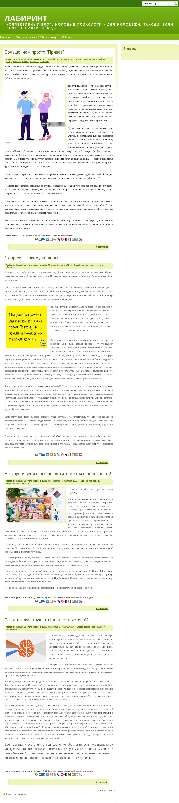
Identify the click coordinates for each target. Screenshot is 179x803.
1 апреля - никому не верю (31, 257)
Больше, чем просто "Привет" (34, 52)
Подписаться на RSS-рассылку (36, 37)
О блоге (67, 37)
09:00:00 (46, 59)
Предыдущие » (106, 790)
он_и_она (44, 61)
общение (34, 61)
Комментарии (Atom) (17, 794)
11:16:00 (46, 627)
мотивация (94, 481)
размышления (12, 483)
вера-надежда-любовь (95, 59)
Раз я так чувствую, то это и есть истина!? (47, 619)
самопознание (12, 629)
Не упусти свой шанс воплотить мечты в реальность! (58, 473)
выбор (9, 61)
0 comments (102, 247)
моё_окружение (20, 61)
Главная (5, 37)
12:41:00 (46, 481)
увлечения (25, 483)
